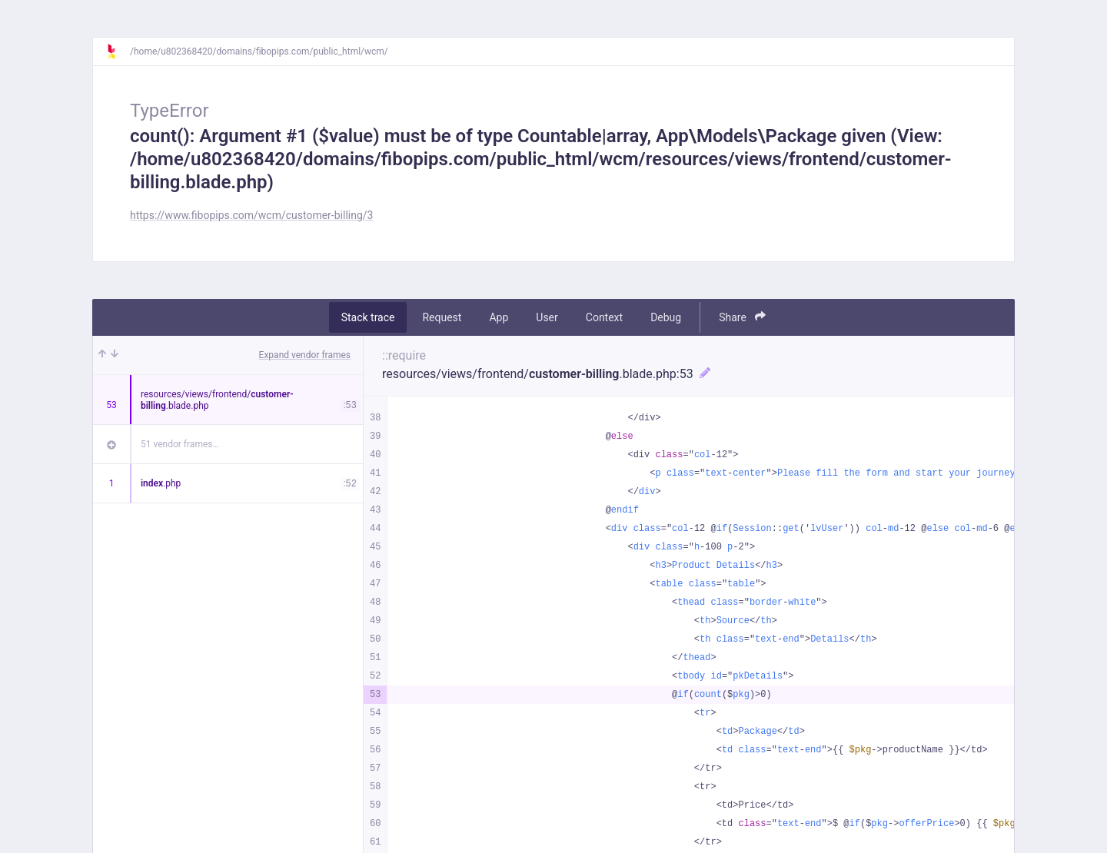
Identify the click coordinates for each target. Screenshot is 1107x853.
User (546, 317)
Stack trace (368, 317)
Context (604, 317)
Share (742, 317)
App (498, 317)
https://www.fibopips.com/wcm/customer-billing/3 (251, 215)
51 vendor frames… (179, 444)
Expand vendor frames (305, 355)
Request (441, 317)
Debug (665, 317)
